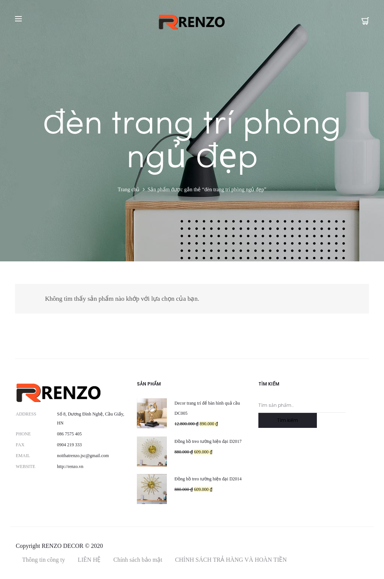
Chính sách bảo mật (137, 559)
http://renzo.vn (70, 466)
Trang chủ (129, 189)
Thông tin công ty (43, 559)
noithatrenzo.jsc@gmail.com (83, 455)
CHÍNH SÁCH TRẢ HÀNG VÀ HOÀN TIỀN (231, 559)
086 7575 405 (69, 433)
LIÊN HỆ (89, 559)
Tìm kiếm (287, 420)
